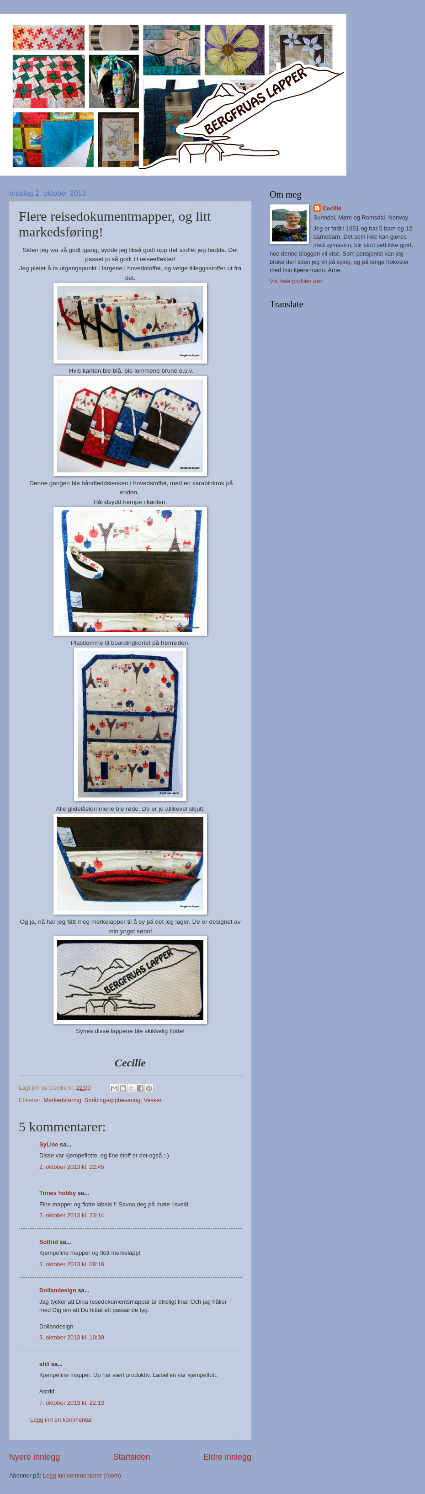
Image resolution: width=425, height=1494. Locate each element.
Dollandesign (57, 1290)
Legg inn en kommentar (61, 1419)
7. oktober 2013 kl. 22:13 (71, 1402)
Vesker (152, 1100)
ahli (44, 1363)
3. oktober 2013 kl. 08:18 (71, 1264)
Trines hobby (57, 1192)
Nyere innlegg (34, 1457)
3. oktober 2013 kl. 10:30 (71, 1337)
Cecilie (332, 208)
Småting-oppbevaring (112, 1100)
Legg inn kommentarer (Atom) (82, 1475)
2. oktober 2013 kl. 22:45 (71, 1166)
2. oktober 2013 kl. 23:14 (71, 1215)
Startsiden (131, 1457)
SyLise (48, 1144)
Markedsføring (62, 1100)
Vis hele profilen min (296, 281)
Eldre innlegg (227, 1457)
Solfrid (48, 1241)
